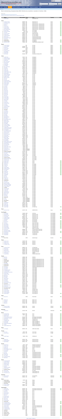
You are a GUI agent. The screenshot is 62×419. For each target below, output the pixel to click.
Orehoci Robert (6, 83)
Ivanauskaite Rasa (7, 307)
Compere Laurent (6, 251)
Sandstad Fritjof (6, 313)
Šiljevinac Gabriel (6, 77)
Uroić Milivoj (6, 65)
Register (40, 5)
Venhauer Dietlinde (7, 35)
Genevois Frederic (7, 33)
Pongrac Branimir (6, 186)
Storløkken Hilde (6, 320)
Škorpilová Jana (6, 215)
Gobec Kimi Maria (6, 106)
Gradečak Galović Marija (7, 127)
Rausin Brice (6, 49)
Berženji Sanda (6, 143)
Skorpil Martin (6, 234)
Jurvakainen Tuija (6, 244)
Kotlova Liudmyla (6, 384)
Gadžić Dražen (6, 154)
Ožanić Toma (6, 145)
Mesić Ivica (5, 89)
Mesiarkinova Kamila (7, 231)
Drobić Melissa (6, 140)
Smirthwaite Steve (7, 402)
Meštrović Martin (6, 121)
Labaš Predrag (6, 167)
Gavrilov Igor (6, 354)
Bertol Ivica (5, 95)
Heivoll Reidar (6, 321)
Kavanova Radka (6, 228)
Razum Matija (6, 205)
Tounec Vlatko (6, 126)
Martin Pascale (6, 250)
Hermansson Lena (7, 372)
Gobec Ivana (6, 92)
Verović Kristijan (6, 188)
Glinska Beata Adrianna (7, 128)
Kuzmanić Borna (6, 191)
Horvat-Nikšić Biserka (7, 119)
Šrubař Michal (6, 232)
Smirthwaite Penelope (7, 403)
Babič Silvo (5, 353)
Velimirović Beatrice (7, 58)
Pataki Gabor (6, 289)
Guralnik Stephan (6, 45)
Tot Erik (5, 198)
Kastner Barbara (6, 28)
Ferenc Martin (6, 350)
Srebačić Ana (6, 171)
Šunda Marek (6, 213)
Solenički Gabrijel (6, 80)
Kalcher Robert (6, 30)
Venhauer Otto (6, 34)
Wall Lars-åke (6, 370)
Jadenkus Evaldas (7, 306)
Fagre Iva (5, 366)
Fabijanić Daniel (6, 76)
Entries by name (3, 15)
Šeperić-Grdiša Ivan (7, 74)
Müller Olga (6, 276)
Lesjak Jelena (6, 189)
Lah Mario (5, 166)
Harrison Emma (6, 406)
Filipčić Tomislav (6, 82)
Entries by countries (16, 15)
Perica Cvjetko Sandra (7, 185)
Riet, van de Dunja (7, 66)
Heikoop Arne (6, 310)
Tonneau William (6, 46)
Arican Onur (6, 296)
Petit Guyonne (6, 252)
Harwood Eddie (6, 400)
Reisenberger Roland (7, 37)
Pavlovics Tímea (6, 274)
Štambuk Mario (6, 73)
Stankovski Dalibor (7, 75)
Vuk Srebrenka (6, 129)
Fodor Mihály (6, 267)
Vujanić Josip (6, 204)
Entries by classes (9, 15)
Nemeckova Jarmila (7, 230)
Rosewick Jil (6, 47)
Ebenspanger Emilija (7, 152)
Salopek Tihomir (6, 160)
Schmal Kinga (6, 273)
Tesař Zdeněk (6, 214)
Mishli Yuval (6, 299)
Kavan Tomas (6, 221)
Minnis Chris (6, 399)
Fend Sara (5, 32)
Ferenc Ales (6, 351)
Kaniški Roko (6, 60)
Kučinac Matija (6, 97)
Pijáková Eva (6, 339)
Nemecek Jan (6, 229)
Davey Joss (6, 391)
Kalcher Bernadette (7, 31)
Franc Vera (5, 153)
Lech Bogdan (6, 328)
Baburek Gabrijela (6, 183)
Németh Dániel (6, 293)
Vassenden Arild (6, 314)
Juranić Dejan (6, 206)
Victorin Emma (6, 368)
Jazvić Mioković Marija (7, 130)
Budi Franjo (6, 181)
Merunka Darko (6, 62)
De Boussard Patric (7, 360)
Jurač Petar (6, 110)
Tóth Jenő (5, 258)
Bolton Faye (6, 398)
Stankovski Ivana (6, 136)
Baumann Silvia (6, 375)
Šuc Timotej (6, 355)
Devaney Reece (6, 396)
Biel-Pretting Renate (7, 29)
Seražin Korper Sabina (7, 81)
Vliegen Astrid (6, 52)
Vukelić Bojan (6, 64)
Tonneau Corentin (6, 50)
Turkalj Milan (6, 174)
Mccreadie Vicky (6, 389)
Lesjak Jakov (6, 190)
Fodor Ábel (5, 277)
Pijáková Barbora (6, 340)
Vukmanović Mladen (7, 125)
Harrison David (6, 405)
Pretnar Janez (6, 345)
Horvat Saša (6, 63)
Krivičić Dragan (6, 336)
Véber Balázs (6, 263)
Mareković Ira (6, 107)
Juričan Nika (6, 172)
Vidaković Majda (6, 138)
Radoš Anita (6, 93)
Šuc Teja (5, 352)
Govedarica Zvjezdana (7, 184)
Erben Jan (5, 78)
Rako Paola (6, 113)
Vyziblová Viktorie (6, 217)
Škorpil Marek (6, 233)
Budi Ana (5, 175)
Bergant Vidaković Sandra (8, 141)
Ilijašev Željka (6, 137)
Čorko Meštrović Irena (7, 142)
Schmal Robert (6, 281)
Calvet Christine (6, 27)
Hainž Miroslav (6, 169)
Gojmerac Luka (6, 159)
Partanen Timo (6, 242)
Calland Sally (6, 388)
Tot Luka (5, 199)
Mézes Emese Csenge (7, 282)
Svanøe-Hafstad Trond (7, 325)
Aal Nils (5, 324)
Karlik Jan (5, 220)
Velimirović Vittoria (7, 59)
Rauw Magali (6, 51)
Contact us (33, 418)
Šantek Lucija (6, 173)
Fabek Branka (6, 202)
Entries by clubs (21, 15)
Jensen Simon (6, 96)
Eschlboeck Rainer (7, 21)
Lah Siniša (5, 170)
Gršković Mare (6, 18)
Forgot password (51, 5)
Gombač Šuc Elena (7, 356)
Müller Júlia (6, 275)
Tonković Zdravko (6, 124)
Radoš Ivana (6, 112)
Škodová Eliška (6, 227)
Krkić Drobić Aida (6, 144)
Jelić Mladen (6, 123)
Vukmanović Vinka (7, 155)
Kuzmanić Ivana (6, 182)
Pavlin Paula (6, 108)
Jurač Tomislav (6, 98)
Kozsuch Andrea (6, 290)
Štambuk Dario (6, 156)
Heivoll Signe (6, 322)
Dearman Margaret (7, 404)
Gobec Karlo (6, 90)
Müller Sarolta (6, 278)
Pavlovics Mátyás (6, 292)
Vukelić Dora (6, 68)
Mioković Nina (6, 120)
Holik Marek (6, 219)
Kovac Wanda (6, 139)
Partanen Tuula (6, 243)
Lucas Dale (5, 390)
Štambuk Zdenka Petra (7, 158)
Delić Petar (5, 67)
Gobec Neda (6, 94)
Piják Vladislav (6, 341)
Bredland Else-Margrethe (8, 323)
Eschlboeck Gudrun (7, 22)
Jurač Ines (5, 104)
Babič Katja (6, 357)
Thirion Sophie (6, 48)
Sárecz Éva (6, 266)
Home (27, 418)
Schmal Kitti (6, 279)
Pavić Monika (6, 111)
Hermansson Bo (6, 371)
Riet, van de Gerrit (7, 61)
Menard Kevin (6, 248)
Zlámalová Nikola (6, 218)
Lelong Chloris (6, 249)
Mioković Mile (6, 122)
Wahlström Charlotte (7, 367)
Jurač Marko (6, 105)
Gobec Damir (6, 91)
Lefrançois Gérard (6, 247)
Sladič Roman (6, 344)
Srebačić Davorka (6, 168)
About (30, 418)
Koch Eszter (6, 280)
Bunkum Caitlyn (6, 397)
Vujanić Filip (6, 203)
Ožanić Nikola (6, 135)
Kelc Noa (5, 79)
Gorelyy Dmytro (6, 385)
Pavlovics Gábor (6, 291)
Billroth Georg (6, 36)
